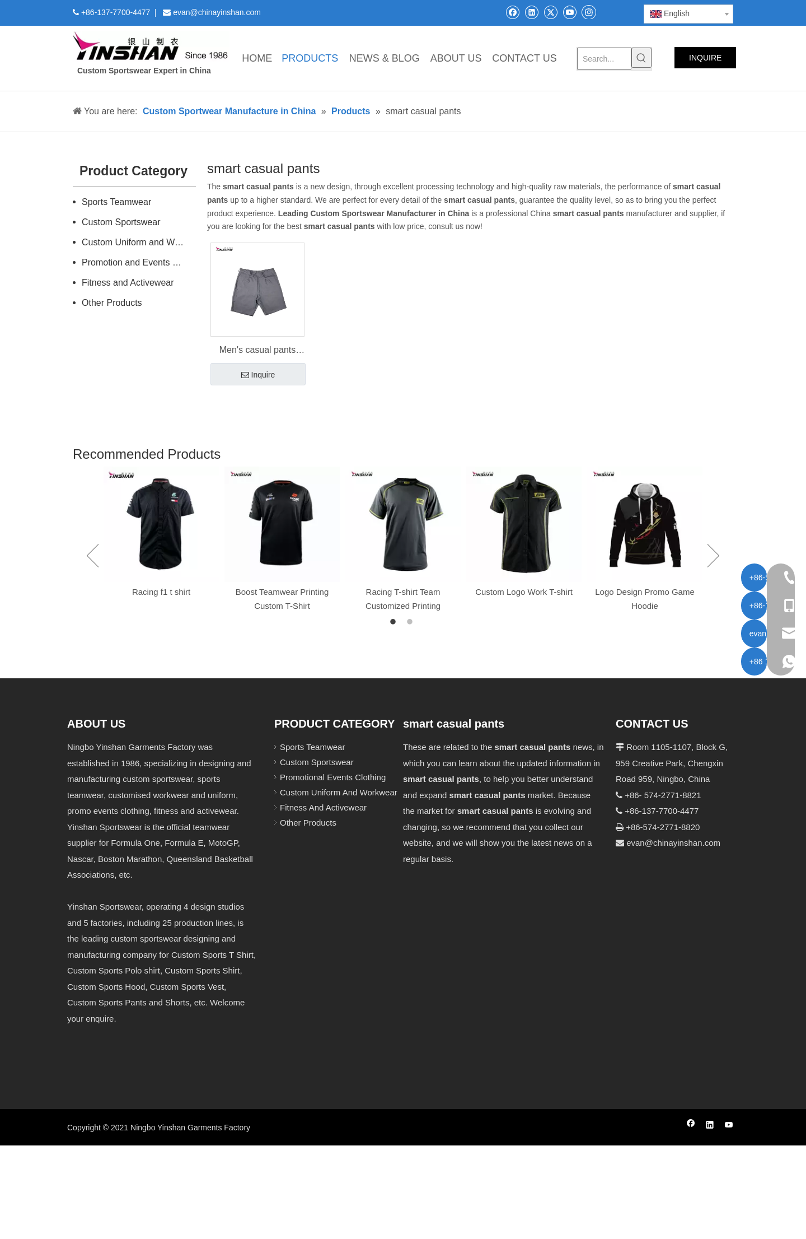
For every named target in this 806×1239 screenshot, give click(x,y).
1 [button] (394, 622)
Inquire (258, 375)
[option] (161, 533)
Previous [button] (93, 555)
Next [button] (713, 555)
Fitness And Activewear (323, 807)
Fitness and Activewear (128, 282)
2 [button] (411, 622)
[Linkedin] (531, 12)
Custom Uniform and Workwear (139, 242)
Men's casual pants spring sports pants (257, 351)
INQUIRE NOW (705, 60)
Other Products (112, 303)
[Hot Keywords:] (641, 58)
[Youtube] (570, 12)
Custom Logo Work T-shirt (524, 592)
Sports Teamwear (116, 202)
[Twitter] (550, 12)
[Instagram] (589, 11)
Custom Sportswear (121, 222)
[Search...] (604, 59)
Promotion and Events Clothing (139, 262)
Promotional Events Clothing (333, 777)
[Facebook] (512, 12)
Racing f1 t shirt (161, 592)
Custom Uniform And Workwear (338, 792)
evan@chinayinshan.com (673, 842)
